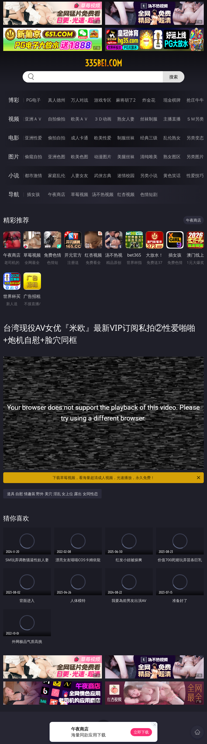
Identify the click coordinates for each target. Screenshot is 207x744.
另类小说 (148, 175)
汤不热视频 (102, 194)
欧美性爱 (102, 138)
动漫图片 (102, 157)
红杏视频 (125, 194)
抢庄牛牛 (195, 100)
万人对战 (79, 100)
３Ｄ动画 (102, 119)
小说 (13, 175)
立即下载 (141, 732)
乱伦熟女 (172, 138)
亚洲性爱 (33, 138)
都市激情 (33, 175)
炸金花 (148, 100)
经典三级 (148, 138)
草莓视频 (79, 194)
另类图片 (195, 157)
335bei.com (103, 63)
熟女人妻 (125, 119)
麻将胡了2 (126, 100)
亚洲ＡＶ (33, 119)
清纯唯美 (148, 157)
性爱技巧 (195, 175)
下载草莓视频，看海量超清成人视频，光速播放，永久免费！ (127, 477)
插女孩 (33, 194)
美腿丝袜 (125, 157)
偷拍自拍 (56, 138)
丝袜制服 (148, 119)
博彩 (13, 100)
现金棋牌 (172, 100)
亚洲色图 (56, 157)
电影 (13, 137)
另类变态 (195, 138)
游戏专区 (102, 100)
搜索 (173, 77)
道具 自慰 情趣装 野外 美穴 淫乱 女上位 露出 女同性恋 (52, 493)
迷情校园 (125, 175)
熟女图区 (172, 157)
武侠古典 (102, 175)
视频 (13, 118)
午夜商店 (56, 194)
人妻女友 (79, 175)
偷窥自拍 (33, 157)
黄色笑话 (172, 175)
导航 (13, 194)
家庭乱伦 (56, 175)
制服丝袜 (125, 138)
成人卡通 (79, 138)
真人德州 (56, 100)
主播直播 (172, 119)
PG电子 (33, 100)
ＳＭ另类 (195, 119)
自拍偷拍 (56, 119)
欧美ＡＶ (79, 119)
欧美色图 (79, 157)
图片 (13, 156)
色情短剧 (148, 194)
